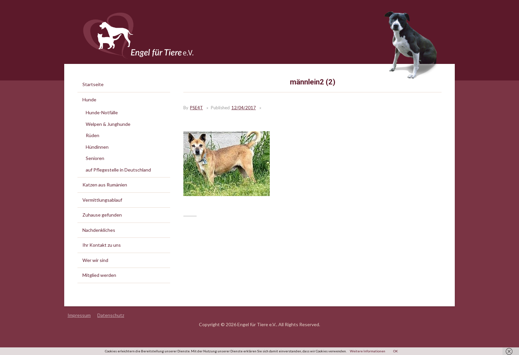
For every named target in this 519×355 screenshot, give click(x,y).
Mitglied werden (99, 275)
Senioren (95, 158)
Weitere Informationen (367, 351)
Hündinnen (97, 147)
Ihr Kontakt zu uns (101, 245)
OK (395, 351)
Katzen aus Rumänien (104, 184)
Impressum (79, 315)
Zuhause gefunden (102, 215)
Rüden (92, 135)
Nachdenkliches (98, 230)
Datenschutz (110, 315)
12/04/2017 (243, 107)
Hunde (89, 99)
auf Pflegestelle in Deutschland (118, 170)
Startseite (93, 84)
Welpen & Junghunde (108, 124)
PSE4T (196, 107)
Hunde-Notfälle (102, 112)
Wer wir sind (95, 260)
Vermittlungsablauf (102, 200)
